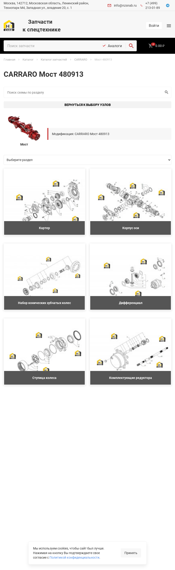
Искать (165, 92)
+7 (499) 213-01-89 (152, 5)
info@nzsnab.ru (125, 5)
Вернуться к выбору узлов (87, 104)
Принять (130, 553)
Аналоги (115, 45)
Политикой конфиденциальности (74, 557)
